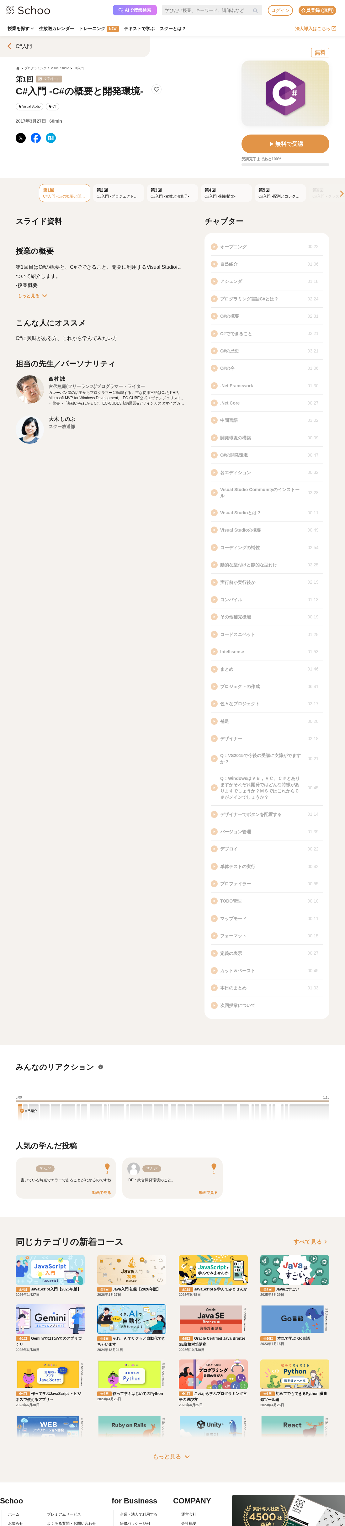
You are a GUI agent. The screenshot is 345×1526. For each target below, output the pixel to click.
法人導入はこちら (315, 28)
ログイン (280, 10)
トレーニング (99, 29)
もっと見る (34, 296)
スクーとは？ (173, 28)
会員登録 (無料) (317, 10)
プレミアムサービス (64, 1514)
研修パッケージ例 (135, 1523)
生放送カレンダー (56, 28)
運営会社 (188, 1514)
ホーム (13, 1514)
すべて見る (311, 1242)
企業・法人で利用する (138, 1514)
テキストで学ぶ (139, 28)
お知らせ (15, 1523)
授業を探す (21, 28)
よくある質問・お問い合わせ (71, 1523)
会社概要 (188, 1523)
